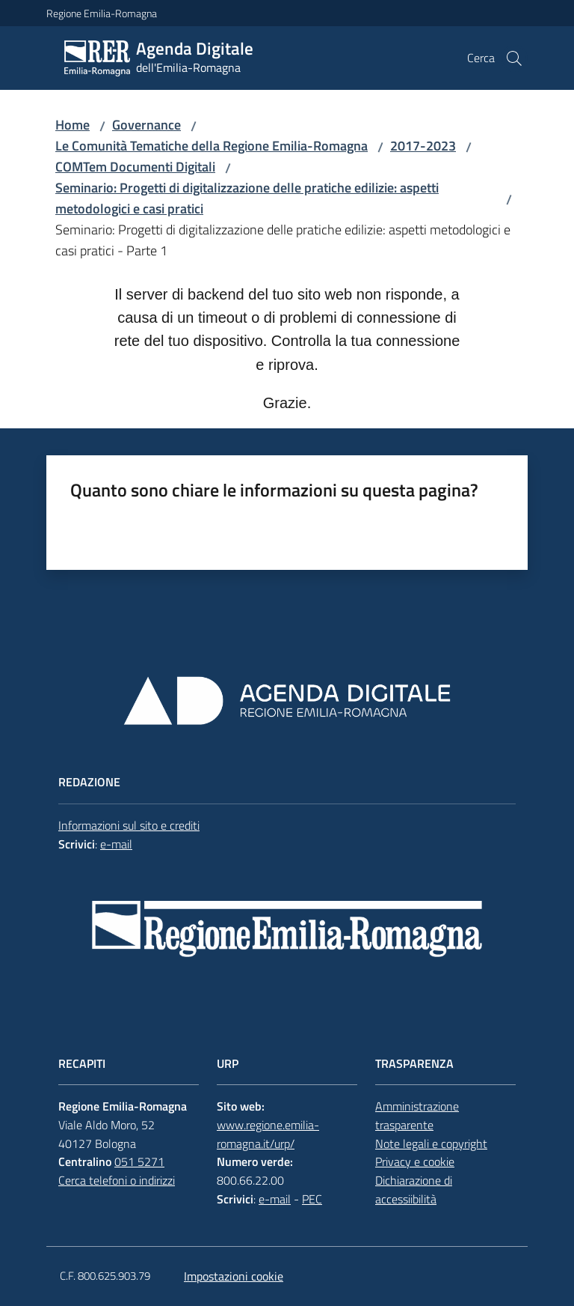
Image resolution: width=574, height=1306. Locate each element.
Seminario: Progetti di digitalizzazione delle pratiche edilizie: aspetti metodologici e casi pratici (247, 198)
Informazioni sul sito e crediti (129, 825)
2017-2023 (423, 146)
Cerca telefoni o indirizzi (116, 1180)
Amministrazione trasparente (417, 1115)
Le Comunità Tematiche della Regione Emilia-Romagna (211, 146)
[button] (514, 58)
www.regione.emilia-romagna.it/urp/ (268, 1134)
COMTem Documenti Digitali (135, 167)
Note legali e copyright (431, 1143)
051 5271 (139, 1161)
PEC (312, 1199)
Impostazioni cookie (233, 1276)
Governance (146, 125)
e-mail (116, 844)
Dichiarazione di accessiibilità (413, 1189)
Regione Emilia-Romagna (101, 13)
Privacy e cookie (414, 1161)
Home (72, 125)
